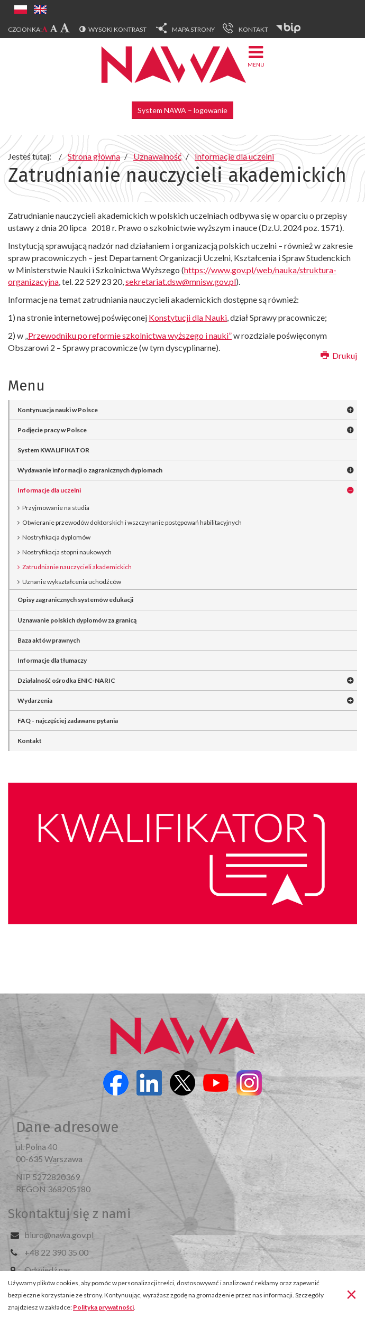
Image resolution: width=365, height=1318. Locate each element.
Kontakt (29, 741)
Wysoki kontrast (117, 29)
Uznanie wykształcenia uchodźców (71, 582)
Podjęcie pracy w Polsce (52, 430)
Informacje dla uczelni (49, 490)
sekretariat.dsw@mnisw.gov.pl (180, 281)
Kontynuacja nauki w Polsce (57, 410)
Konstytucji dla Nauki (188, 317)
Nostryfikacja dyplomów (56, 537)
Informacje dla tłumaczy (52, 660)
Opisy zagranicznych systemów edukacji (75, 600)
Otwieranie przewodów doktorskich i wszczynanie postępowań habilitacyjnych (132, 522)
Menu (256, 56)
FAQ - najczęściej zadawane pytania (67, 721)
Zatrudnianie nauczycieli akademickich (77, 567)
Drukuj (339, 355)
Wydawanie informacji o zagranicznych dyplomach (89, 470)
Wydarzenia (34, 700)
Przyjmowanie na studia (55, 508)
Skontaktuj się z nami (69, 1213)
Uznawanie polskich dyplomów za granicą (76, 620)
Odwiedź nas (47, 1270)
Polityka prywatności (103, 1307)
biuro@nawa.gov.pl (59, 1235)
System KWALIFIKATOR (53, 450)
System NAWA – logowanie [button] (182, 110)
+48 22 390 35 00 (56, 1252)
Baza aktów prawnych (48, 640)
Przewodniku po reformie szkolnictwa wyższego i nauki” (130, 335)
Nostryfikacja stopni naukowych (67, 552)
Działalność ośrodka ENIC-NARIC (66, 680)
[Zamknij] (351, 1293)
